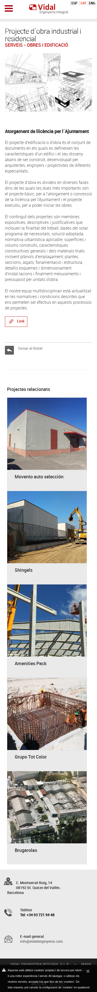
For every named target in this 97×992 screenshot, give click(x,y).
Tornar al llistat (30, 348)
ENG (92, 3)
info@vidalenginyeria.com (41, 941)
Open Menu (9, 8)
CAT (83, 3)
